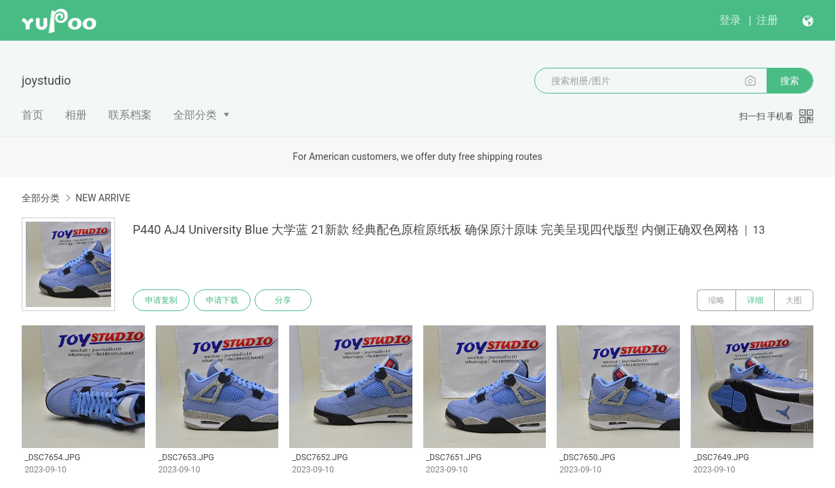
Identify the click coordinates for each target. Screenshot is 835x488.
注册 (767, 20)
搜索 (789, 80)
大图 (794, 300)
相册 (76, 114)
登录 (730, 20)
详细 (755, 300)
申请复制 (161, 300)
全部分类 (195, 114)
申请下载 (222, 300)
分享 (283, 300)
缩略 (716, 300)
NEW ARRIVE (102, 197)
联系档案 (130, 114)
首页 (32, 114)
